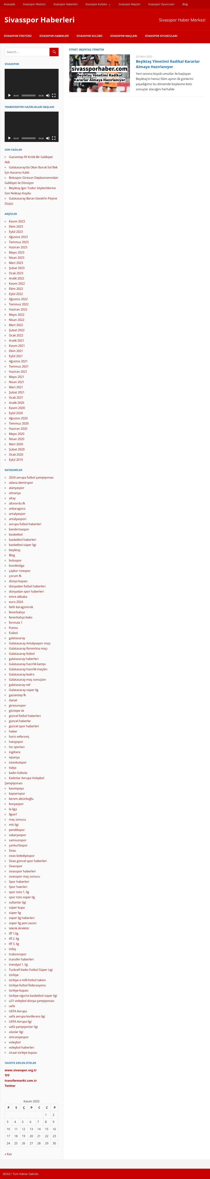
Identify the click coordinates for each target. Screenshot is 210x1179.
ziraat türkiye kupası (23, 1053)
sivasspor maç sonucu (24, 876)
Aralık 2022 (16, 278)
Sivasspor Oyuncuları (161, 4)
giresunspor (17, 705)
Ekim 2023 (16, 226)
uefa (12, 1006)
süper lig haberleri (21, 918)
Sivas (12, 850)
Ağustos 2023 (18, 237)
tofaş (12, 949)
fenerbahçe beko (20, 617)
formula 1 (15, 622)
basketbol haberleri (22, 540)
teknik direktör (19, 928)
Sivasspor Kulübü (96, 4)
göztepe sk (16, 711)
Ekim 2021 (16, 351)
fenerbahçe (17, 612)
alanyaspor (16, 488)
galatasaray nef (19, 685)
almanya (15, 493)
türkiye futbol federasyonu (27, 985)
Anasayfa (9, 4)
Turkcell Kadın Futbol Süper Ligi (31, 970)
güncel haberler (20, 721)
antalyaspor (17, 514)
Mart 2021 (16, 387)
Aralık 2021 (16, 340)
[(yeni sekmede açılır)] (21, 1081)
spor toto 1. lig (19, 892)
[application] (32, 84)
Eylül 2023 (16, 232)
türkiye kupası (18, 990)
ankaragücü (17, 509)
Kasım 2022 (17, 283)
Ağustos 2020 (18, 418)
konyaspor (16, 804)
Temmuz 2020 (19, 423)
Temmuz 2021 (19, 366)
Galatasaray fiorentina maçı (28, 648)
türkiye (14, 975)
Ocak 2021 (16, 397)
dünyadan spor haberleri (26, 591)
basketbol (16, 534)
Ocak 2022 (16, 335)
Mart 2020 (16, 444)
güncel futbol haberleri (25, 716)
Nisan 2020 (16, 439)
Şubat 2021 (16, 392)
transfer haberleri (21, 959)
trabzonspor (18, 954)
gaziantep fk (17, 695)
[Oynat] (9, 95)
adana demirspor (21, 483)
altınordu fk (17, 503)
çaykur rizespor (20, 571)
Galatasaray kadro (21, 674)
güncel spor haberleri (24, 726)
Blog (185, 4)
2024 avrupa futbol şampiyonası (31, 477)
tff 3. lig (14, 944)
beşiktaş (14, 550)
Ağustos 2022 (18, 299)
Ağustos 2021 (18, 361)
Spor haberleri (19, 882)
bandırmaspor (19, 529)
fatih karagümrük (21, 607)
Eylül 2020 (16, 413)
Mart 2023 (16, 263)
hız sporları (17, 747)
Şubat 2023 (16, 268)
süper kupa (17, 907)
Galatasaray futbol (22, 654)
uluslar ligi (16, 1032)
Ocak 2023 (16, 273)
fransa (13, 628)
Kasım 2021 (17, 346)
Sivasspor (15, 866)
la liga (13, 809)
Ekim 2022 (16, 289)
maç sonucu (17, 819)
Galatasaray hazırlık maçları (28, 669)
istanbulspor (18, 762)
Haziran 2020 (18, 429)
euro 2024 (16, 602)
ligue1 (13, 814)
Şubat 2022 (16, 330)
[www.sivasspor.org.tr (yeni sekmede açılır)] (21, 1070)
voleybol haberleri (21, 1047)
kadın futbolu (18, 773)
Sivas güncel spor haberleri (28, 861)
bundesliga (16, 565)
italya (12, 768)
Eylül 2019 (16, 460)
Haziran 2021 (18, 372)
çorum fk (15, 576)
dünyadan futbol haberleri (27, 586)
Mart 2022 (16, 325)
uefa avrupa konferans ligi (27, 1016)
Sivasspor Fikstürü (34, 4)
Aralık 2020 (16, 403)
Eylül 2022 (16, 294)
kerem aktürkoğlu (21, 799)
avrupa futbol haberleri (25, 524)
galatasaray (17, 638)
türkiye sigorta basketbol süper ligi (33, 996)
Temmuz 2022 (19, 304)
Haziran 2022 (18, 309)
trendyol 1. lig (18, 964)
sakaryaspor (17, 835)
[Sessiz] (48, 95)
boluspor (15, 560)
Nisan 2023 (16, 258)
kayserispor (17, 793)
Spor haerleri (18, 887)
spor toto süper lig (22, 897)
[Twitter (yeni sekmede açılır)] (10, 1086)
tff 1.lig (13, 933)
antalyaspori (17, 519)
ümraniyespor (19, 1037)
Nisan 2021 (16, 382)
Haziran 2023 (18, 247)
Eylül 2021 (16, 356)
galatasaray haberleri (24, 659)
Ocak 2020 (16, 454)
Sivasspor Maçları (129, 4)
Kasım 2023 (17, 221)
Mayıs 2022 (16, 315)
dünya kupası (18, 581)
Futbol (13, 633)
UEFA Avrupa (18, 1011)
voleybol (15, 1042)
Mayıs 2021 (16, 377)
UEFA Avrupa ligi (20, 1021)
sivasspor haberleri (22, 871)
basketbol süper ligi (22, 545)
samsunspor (18, 840)
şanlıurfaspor (18, 845)
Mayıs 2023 (16, 252)
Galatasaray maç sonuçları (27, 679)
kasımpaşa (16, 788)
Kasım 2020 (17, 408)
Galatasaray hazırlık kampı (27, 664)
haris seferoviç (19, 736)
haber (13, 731)
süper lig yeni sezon (23, 923)
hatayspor (16, 742)
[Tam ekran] (54, 95)
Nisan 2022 (16, 320)
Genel (13, 700)
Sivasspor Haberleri (65, 4)
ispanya (14, 757)
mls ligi (14, 825)
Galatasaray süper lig (23, 690)
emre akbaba (18, 597)
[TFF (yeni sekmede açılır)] (7, 1075)
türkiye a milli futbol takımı (27, 980)
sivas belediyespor (22, 856)
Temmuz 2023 (19, 242)
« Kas (8, 1154)
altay (12, 498)
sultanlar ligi (17, 902)
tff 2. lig (14, 939)
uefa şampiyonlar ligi (23, 1027)
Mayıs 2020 (16, 434)
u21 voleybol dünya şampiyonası (31, 1001)
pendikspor (17, 830)
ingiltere (14, 752)
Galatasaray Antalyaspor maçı (30, 643)
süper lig (15, 913)
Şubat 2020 (16, 449)
